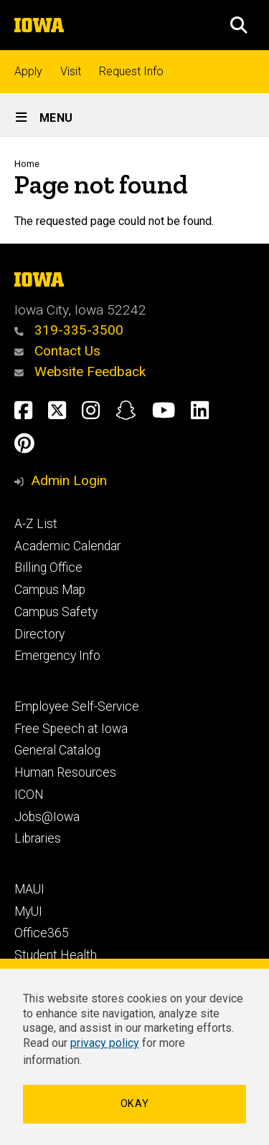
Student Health (55, 955)
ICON (29, 794)
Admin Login (69, 480)
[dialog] (134, 1052)
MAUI (29, 889)
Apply (28, 71)
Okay (135, 1104)
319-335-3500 (68, 330)
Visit (70, 71)
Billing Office (48, 567)
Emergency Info (57, 655)
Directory (39, 634)
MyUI (28, 911)
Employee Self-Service (76, 706)
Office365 (41, 933)
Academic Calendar (67, 546)
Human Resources (65, 772)
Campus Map (49, 590)
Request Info (131, 71)
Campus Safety (56, 612)
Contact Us (57, 350)
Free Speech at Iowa (71, 729)
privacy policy (104, 1043)
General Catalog (57, 750)
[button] (239, 25)
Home (26, 163)
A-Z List (35, 524)
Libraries (37, 838)
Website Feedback (80, 371)
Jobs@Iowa (47, 817)
